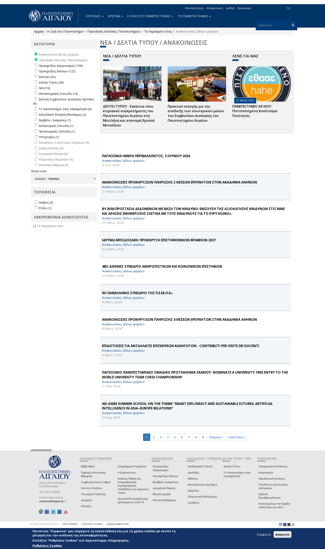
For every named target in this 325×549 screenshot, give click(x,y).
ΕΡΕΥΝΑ (115, 16)
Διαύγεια (86, 500)
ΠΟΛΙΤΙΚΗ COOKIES (92, 524)
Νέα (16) (44, 88)
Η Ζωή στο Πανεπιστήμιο (65, 31)
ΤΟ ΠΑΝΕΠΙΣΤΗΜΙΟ (194, 16)
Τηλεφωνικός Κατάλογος (272, 466)
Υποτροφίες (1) (49, 137)
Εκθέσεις (193, 478)
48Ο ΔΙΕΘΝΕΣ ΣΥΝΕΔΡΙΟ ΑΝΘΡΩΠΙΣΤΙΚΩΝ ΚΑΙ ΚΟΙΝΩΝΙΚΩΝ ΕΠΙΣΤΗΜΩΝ (162, 266)
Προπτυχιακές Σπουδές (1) (57, 131)
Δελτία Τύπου (231, 466)
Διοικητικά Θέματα (164, 488)
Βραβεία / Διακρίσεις (165, 482)
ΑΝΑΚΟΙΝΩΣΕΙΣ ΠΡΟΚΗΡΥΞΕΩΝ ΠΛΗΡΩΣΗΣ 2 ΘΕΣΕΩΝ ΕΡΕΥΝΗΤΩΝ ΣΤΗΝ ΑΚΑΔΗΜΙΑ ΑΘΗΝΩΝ (179, 182)
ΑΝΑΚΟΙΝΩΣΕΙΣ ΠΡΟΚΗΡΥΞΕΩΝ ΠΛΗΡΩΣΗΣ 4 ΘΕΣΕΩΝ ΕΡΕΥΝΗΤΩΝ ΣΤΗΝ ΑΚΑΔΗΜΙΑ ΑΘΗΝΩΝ (179, 319)
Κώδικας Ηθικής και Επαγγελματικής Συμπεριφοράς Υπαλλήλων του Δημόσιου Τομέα (133, 486)
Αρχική (39, 31)
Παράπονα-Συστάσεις (271, 478)
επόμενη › (216, 437)
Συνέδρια (193, 502)
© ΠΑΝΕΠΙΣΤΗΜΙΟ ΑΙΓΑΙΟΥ (44, 524)
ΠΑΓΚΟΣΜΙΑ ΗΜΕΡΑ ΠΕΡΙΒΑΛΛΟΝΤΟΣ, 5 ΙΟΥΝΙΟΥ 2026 (146, 156)
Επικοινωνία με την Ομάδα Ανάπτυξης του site (274, 505)
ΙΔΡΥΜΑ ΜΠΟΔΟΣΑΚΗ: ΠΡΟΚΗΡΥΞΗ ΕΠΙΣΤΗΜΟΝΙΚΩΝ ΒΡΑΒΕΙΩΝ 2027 (159, 240)
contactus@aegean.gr (52, 501)
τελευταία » (236, 437)
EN (288, 8)
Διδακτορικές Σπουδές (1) (56, 126)
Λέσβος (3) (46, 202)
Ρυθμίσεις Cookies (47, 545)
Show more (39, 171)
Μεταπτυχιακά (162, 494)
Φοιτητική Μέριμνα (164, 500)
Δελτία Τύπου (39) (51, 82)
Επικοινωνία (265, 472)
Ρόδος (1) (45, 208)
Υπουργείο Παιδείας (93, 494)
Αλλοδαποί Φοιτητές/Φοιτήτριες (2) (62, 115)
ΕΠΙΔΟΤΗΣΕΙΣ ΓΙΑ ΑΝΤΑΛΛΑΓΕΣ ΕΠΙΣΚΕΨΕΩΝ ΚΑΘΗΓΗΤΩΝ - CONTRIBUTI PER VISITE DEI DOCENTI (180, 346)
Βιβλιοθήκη (88, 466)
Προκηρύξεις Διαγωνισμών (161, 468)
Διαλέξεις (193, 472)
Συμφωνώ (264, 534)
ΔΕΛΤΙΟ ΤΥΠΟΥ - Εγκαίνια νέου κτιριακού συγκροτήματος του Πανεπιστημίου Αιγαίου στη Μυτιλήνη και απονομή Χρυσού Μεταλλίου (129, 116)
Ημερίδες (193, 490)
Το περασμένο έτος (158, 31)
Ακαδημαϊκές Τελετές (200, 466)
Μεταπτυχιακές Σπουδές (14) (58, 94)
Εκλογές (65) (47, 77)
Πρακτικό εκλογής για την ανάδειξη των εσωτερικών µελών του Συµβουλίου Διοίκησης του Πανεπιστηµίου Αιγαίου (196, 113)
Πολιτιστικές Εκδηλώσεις (202, 496)
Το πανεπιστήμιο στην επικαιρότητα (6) (65, 109)
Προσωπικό (244, 8)
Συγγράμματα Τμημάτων (132, 466)
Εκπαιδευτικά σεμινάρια (202, 484)
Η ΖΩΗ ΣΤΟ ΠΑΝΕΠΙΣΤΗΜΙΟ (150, 16)
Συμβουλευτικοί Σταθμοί (96, 482)
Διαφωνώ (282, 534)
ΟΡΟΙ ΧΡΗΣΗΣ (70, 524)
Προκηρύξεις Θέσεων (165, 476)
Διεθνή (230, 8)
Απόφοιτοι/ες (214, 8)
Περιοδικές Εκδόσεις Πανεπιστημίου (114, 31)
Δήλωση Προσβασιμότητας (269, 495)
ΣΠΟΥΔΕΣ (95, 16)
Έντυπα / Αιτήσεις (91, 488)
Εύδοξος (86, 506)
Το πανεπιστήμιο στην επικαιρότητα (236, 474)
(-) (35, 226)
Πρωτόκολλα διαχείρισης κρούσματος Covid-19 (133, 500)
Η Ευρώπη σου (127, 472)
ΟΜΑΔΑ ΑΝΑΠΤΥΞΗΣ (118, 524)
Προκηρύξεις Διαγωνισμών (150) (61, 66)
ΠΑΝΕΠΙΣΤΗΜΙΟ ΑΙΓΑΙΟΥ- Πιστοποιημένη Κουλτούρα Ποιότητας (254, 111)
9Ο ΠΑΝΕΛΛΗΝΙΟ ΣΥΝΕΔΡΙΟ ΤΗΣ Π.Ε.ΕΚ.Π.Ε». (137, 293)
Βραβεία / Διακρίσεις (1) (55, 120)
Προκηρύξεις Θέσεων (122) (57, 71)
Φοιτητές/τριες (194, 8)
